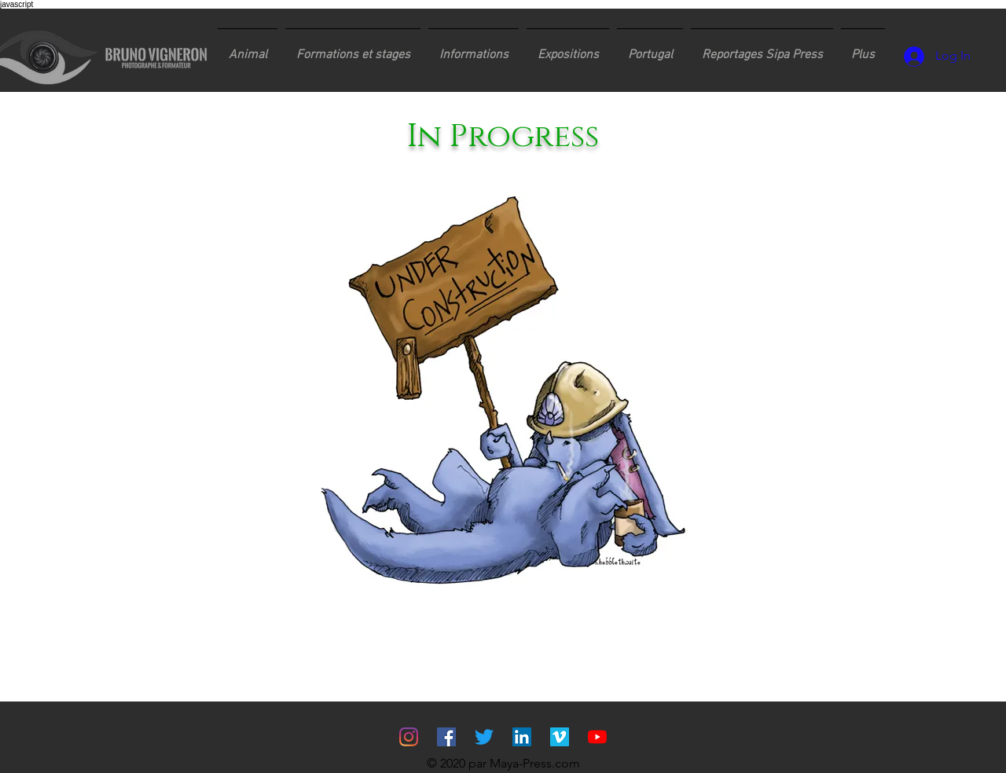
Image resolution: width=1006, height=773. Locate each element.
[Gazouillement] (484, 736)
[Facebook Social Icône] (446, 736)
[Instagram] (408, 736)
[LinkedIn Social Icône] (521, 736)
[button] (352, 48)
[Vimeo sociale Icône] (559, 736)
